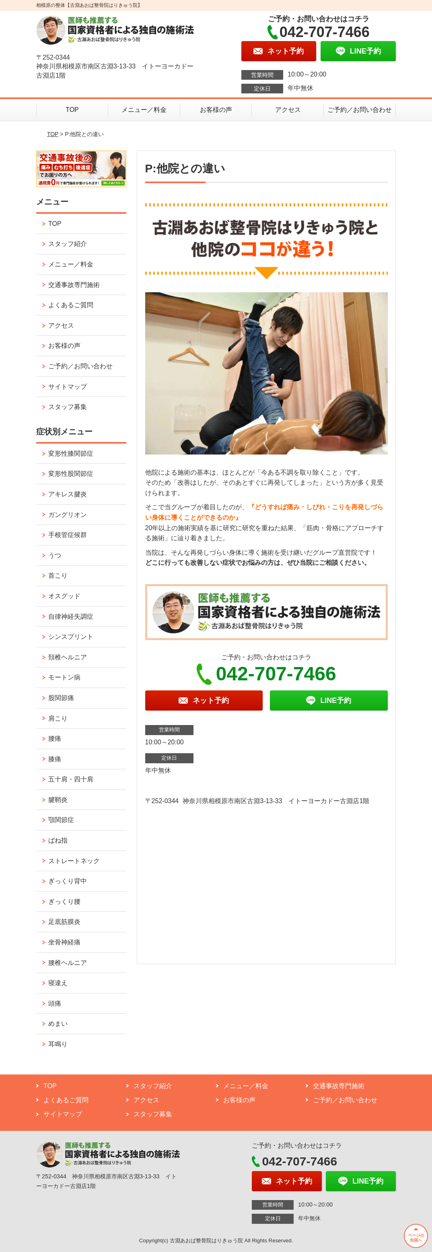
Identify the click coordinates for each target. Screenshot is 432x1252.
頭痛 (54, 1003)
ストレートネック (74, 860)
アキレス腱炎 (67, 494)
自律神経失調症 (70, 616)
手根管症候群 (67, 534)
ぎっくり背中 (67, 881)
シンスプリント (70, 636)
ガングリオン (67, 514)
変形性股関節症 (70, 473)
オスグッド (64, 596)
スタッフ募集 (67, 406)
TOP (72, 109)
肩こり (58, 718)
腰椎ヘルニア (67, 962)
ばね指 (58, 840)
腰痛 (54, 738)
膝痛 (54, 759)
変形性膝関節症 (70, 453)
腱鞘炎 (58, 799)
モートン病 (64, 677)
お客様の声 (216, 109)
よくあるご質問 (70, 305)
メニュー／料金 (144, 109)
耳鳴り (58, 1044)
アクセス (288, 109)
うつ (54, 555)
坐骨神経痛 (64, 942)
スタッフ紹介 (67, 243)
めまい (58, 1023)
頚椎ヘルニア (67, 657)
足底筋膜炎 (64, 921)
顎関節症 (61, 819)
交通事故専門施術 (74, 284)
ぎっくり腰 (64, 901)
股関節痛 (61, 697)
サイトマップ (67, 386)
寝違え (58, 982)
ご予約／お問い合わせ (359, 109)
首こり (58, 575)
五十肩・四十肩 (70, 779)
